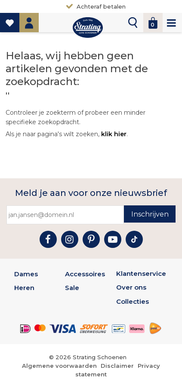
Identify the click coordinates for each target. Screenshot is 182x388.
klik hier (113, 134)
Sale (72, 288)
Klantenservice (141, 273)
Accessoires (85, 274)
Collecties (132, 301)
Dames (26, 274)
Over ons (131, 287)
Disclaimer (117, 365)
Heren (24, 288)
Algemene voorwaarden (59, 365)
